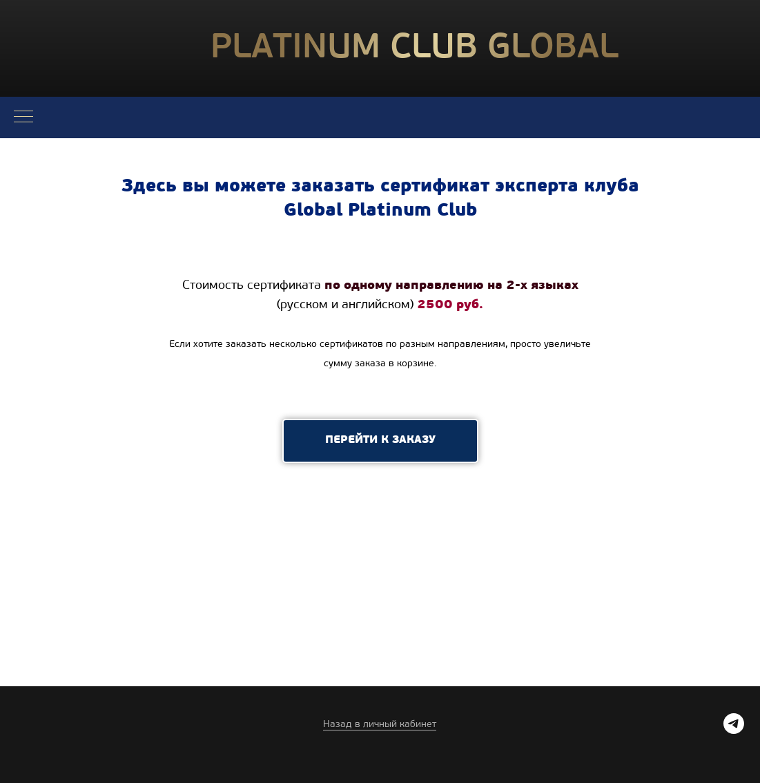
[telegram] (733, 730)
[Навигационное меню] (23, 117)
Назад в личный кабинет (379, 724)
